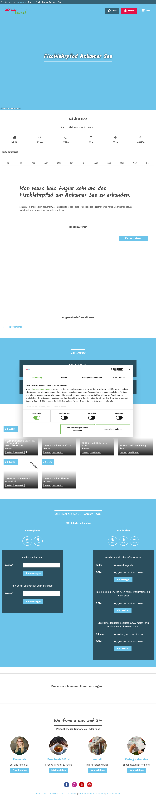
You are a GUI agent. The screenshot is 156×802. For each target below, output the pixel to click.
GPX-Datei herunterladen (78, 523)
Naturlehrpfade (20, 452)
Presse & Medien (69, 793)
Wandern (9, 452)
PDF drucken (123, 610)
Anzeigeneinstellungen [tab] (92, 377)
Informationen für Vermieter (91, 793)
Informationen (15, 326)
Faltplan (100, 634)
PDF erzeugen (123, 579)
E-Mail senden (20, 770)
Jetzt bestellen (58, 770)
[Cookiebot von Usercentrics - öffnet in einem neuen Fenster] (112, 369)
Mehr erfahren (98, 770)
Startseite (21, 2)
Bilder (99, 565)
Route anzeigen (33, 573)
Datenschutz (53, 793)
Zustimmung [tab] (36, 377)
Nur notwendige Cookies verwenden (77, 429)
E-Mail (99, 572)
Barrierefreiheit (114, 793)
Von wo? (9, 565)
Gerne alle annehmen (113, 429)
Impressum (41, 793)
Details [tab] (64, 377)
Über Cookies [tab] (119, 377)
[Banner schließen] (129, 369)
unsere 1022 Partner (42, 389)
